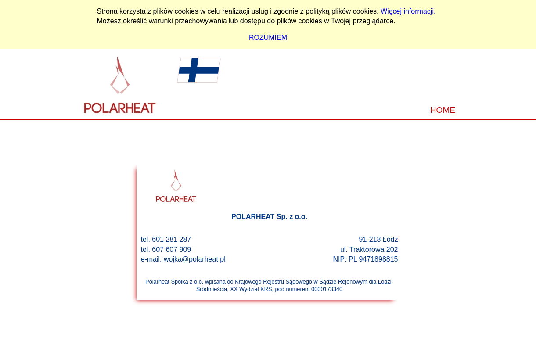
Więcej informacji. (408, 11)
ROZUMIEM (268, 37)
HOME (443, 110)
